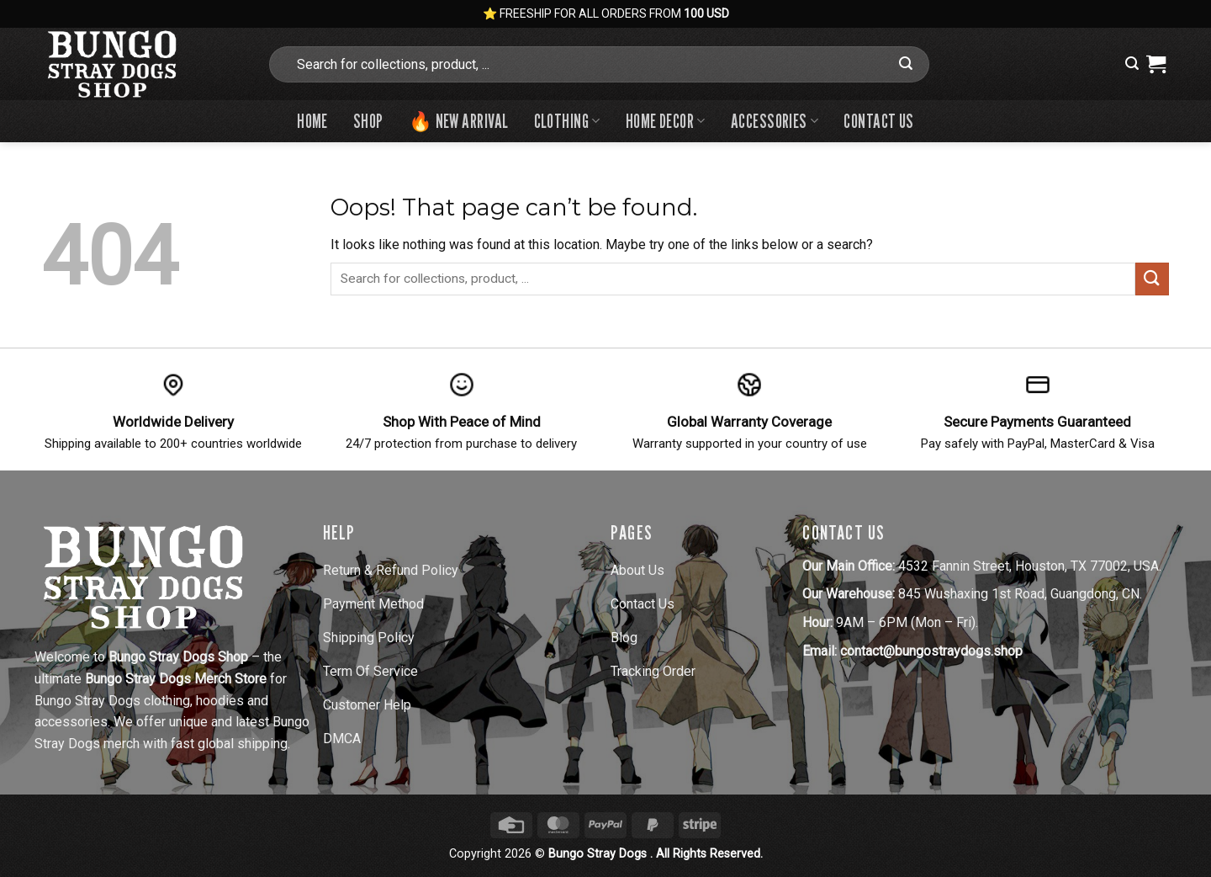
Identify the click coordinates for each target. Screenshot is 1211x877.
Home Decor (666, 120)
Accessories (775, 120)
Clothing (567, 120)
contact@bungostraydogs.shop (931, 651)
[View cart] (1156, 64)
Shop (368, 120)
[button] (1132, 63)
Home (312, 120)
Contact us (878, 120)
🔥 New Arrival (459, 120)
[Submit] (905, 64)
